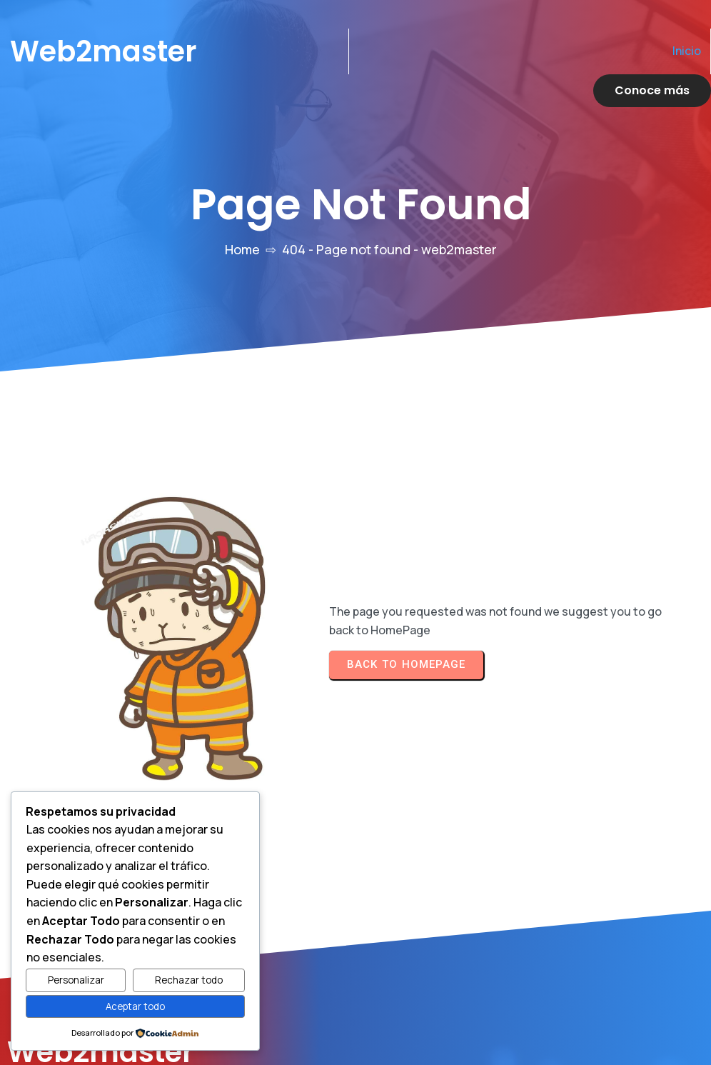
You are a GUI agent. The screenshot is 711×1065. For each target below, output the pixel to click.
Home (242, 216)
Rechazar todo (189, 980)
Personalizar (76, 980)
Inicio (547, 51)
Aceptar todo (135, 1006)
